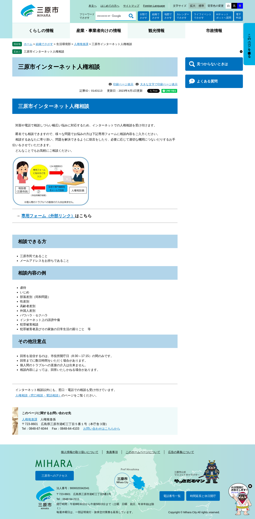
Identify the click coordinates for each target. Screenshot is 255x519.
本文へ (93, 5)
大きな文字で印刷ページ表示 (159, 84)
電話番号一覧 (172, 496)
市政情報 (214, 30)
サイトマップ (131, 5)
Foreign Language (154, 5)
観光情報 (156, 30)
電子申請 (238, 16)
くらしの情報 (41, 30)
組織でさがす (155, 16)
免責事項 (112, 452)
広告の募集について (181, 452)
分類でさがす (143, 16)
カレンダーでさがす (183, 16)
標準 (201, 5)
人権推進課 (81, 44)
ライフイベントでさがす (202, 16)
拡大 (192, 5)
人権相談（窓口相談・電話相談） (38, 395)
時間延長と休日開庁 (203, 496)
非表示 (253, 23)
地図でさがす (168, 16)
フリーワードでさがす (87, 16)
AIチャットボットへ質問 (223, 16)
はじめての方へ (110, 5)
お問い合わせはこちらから (101, 428)
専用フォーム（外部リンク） (48, 216)
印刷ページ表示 (123, 84)
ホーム (28, 44)
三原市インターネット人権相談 (44, 51)
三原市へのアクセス (54, 475)
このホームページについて (143, 452)
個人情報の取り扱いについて (79, 452)
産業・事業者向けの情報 (98, 30)
